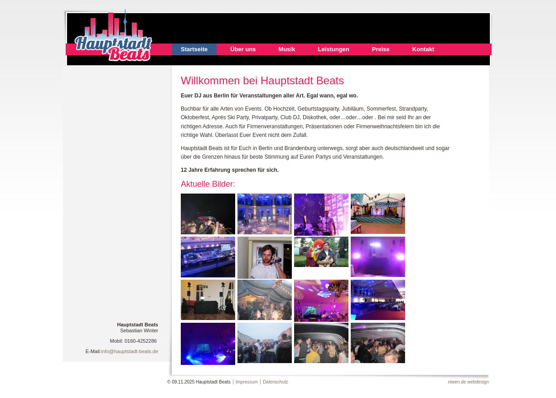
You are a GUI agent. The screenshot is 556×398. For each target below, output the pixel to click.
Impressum (247, 381)
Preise (381, 49)
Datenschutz (275, 381)
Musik (287, 49)
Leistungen (333, 49)
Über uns (243, 49)
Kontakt (423, 49)
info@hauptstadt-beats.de (129, 351)
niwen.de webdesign (468, 381)
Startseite (194, 49)
